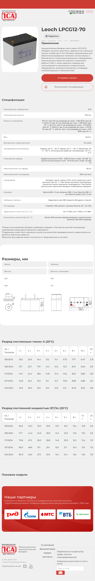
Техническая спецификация (68, 87)
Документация (47, 549)
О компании (47, 545)
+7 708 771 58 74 (76, 13)
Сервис (47, 553)
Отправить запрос (67, 78)
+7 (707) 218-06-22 (76, 11)
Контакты (47, 557)
